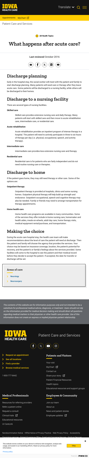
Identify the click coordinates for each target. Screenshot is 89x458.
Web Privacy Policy (60, 433)
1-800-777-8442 (9, 375)
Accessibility (75, 433)
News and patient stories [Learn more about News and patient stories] (57, 411)
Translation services (10, 437)
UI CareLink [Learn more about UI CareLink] (7, 424)
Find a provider (13, 363)
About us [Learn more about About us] (50, 407)
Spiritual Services (75, 437)
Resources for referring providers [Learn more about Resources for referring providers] (17, 402)
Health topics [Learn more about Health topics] (52, 384)
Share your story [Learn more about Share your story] (54, 375)
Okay (74, 446)
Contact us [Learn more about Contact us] (51, 371)
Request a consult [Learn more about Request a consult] (10, 411)
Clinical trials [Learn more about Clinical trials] (8, 415)
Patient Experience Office (30, 437)
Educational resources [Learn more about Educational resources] (12, 420)
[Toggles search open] (80, 7)
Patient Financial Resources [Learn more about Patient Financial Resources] (58, 380)
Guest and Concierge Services (54, 437)
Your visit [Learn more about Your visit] (50, 362)
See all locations (13, 359)
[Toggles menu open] (85, 7)
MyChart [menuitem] (22, 18)
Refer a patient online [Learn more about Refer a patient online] (11, 407)
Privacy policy (8, 452)
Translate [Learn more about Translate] (64, 7)
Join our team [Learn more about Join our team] (52, 402)
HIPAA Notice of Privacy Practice (38, 433)
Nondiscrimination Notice (12, 433)
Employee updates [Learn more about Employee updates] (55, 415)
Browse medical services (17, 368)
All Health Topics (44, 36)
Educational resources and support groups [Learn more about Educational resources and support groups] (65, 388)
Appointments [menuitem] (8, 17)
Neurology (14, 276)
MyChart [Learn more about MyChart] (50, 367)
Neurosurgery (16, 281)
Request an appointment (17, 355)
